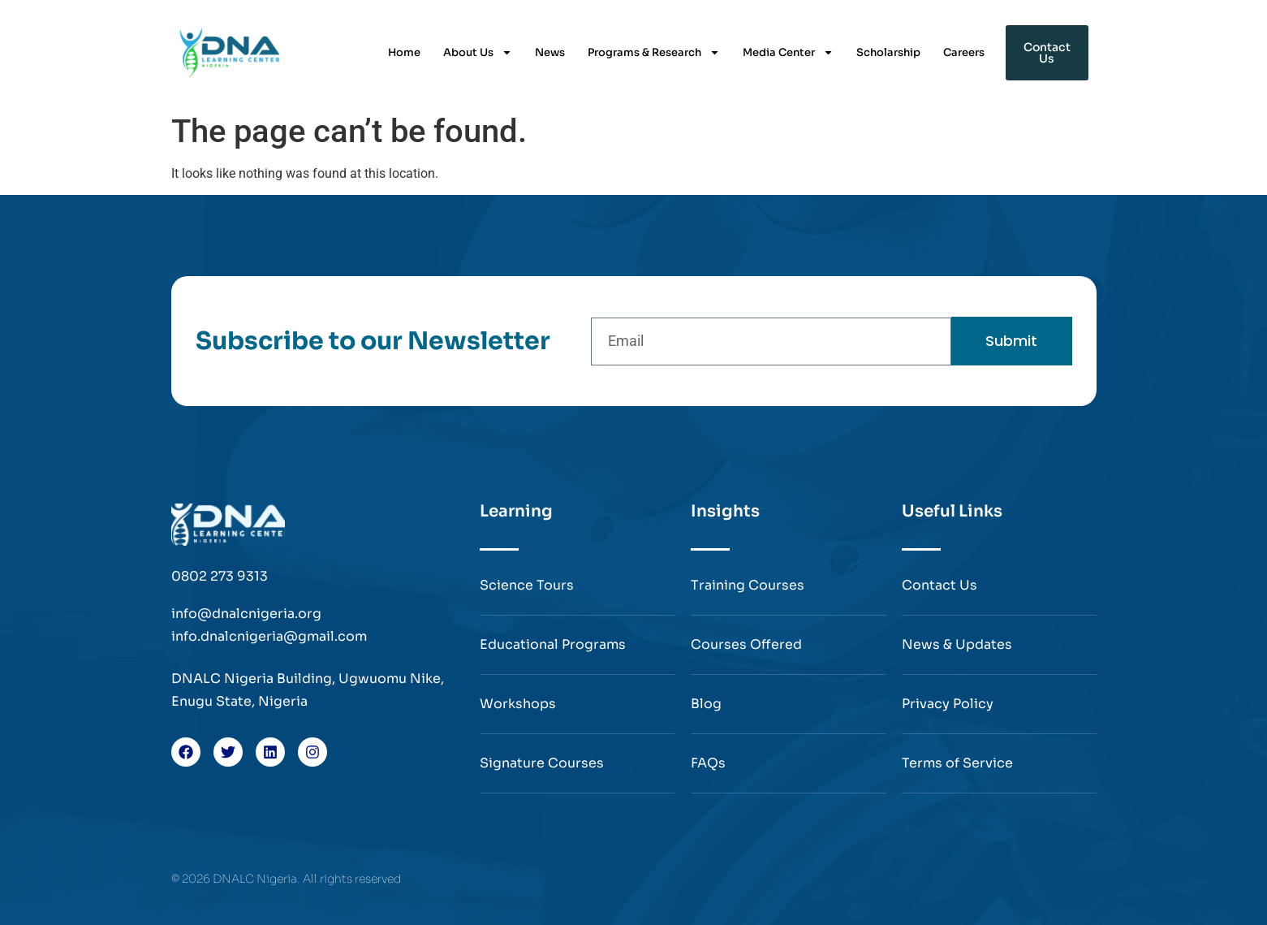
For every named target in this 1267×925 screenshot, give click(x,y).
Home (404, 52)
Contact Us (939, 585)
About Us (477, 52)
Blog (706, 703)
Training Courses (747, 585)
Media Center (788, 52)
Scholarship (888, 52)
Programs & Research (654, 52)
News (550, 52)
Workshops (518, 703)
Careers (964, 52)
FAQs (708, 763)
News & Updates (957, 644)
